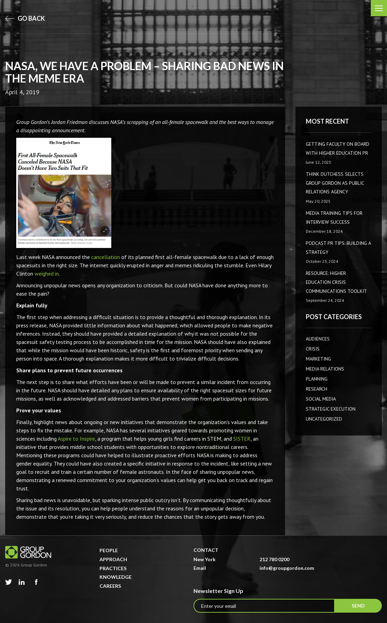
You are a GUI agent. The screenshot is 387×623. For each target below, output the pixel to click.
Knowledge (116, 577)
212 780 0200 (274, 559)
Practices (113, 568)
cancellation (105, 256)
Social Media (321, 399)
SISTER (242, 438)
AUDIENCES (318, 339)
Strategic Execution (331, 409)
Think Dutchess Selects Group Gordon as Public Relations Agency (335, 183)
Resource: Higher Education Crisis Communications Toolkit (336, 282)
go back (25, 18)
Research (316, 389)
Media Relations (325, 369)
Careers (110, 586)
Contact (206, 550)
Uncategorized (324, 419)
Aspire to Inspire (76, 438)
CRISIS (313, 349)
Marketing (318, 359)
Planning (317, 379)
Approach (113, 559)
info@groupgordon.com (286, 568)
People (109, 550)
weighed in (47, 273)
